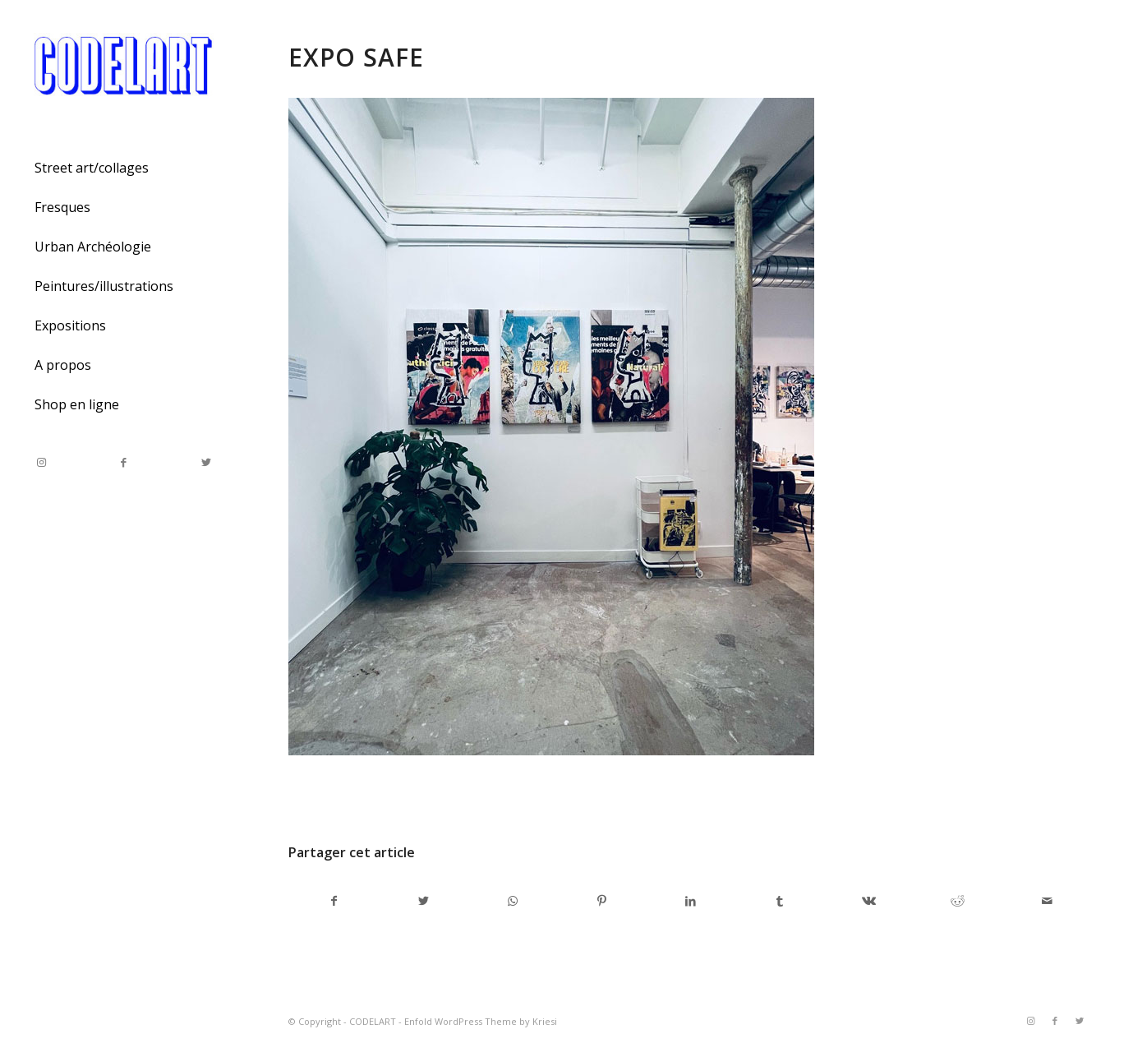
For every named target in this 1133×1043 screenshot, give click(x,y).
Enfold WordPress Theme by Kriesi (480, 1021)
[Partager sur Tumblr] (779, 901)
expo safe (356, 57)
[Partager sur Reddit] (958, 901)
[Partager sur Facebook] (333, 901)
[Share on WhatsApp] (512, 901)
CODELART (372, 1021)
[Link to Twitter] (205, 462)
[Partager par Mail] (1047, 901)
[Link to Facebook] (123, 462)
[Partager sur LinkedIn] (691, 901)
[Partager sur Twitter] (423, 901)
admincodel (421, 796)
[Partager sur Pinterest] (601, 901)
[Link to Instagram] (41, 462)
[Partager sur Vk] (869, 901)
